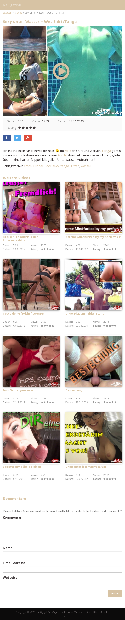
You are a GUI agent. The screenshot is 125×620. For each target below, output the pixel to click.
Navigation (12, 5)
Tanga (106, 151)
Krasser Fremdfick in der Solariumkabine (20, 239)
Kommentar (12, 517)
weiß (68, 151)
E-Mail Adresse (14, 563)
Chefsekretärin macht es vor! (86, 466)
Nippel (38, 166)
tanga (64, 166)
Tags (62, 616)
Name (7, 548)
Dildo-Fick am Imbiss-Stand (84, 313)
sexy (56, 166)
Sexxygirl (7, 12)
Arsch (62, 155)
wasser (86, 166)
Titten (75, 166)
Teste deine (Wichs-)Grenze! (23, 313)
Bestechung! (74, 390)
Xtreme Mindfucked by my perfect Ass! (93, 237)
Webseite (10, 578)
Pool (47, 166)
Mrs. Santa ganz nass (18, 390)
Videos (18, 12)
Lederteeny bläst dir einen (22, 466)
